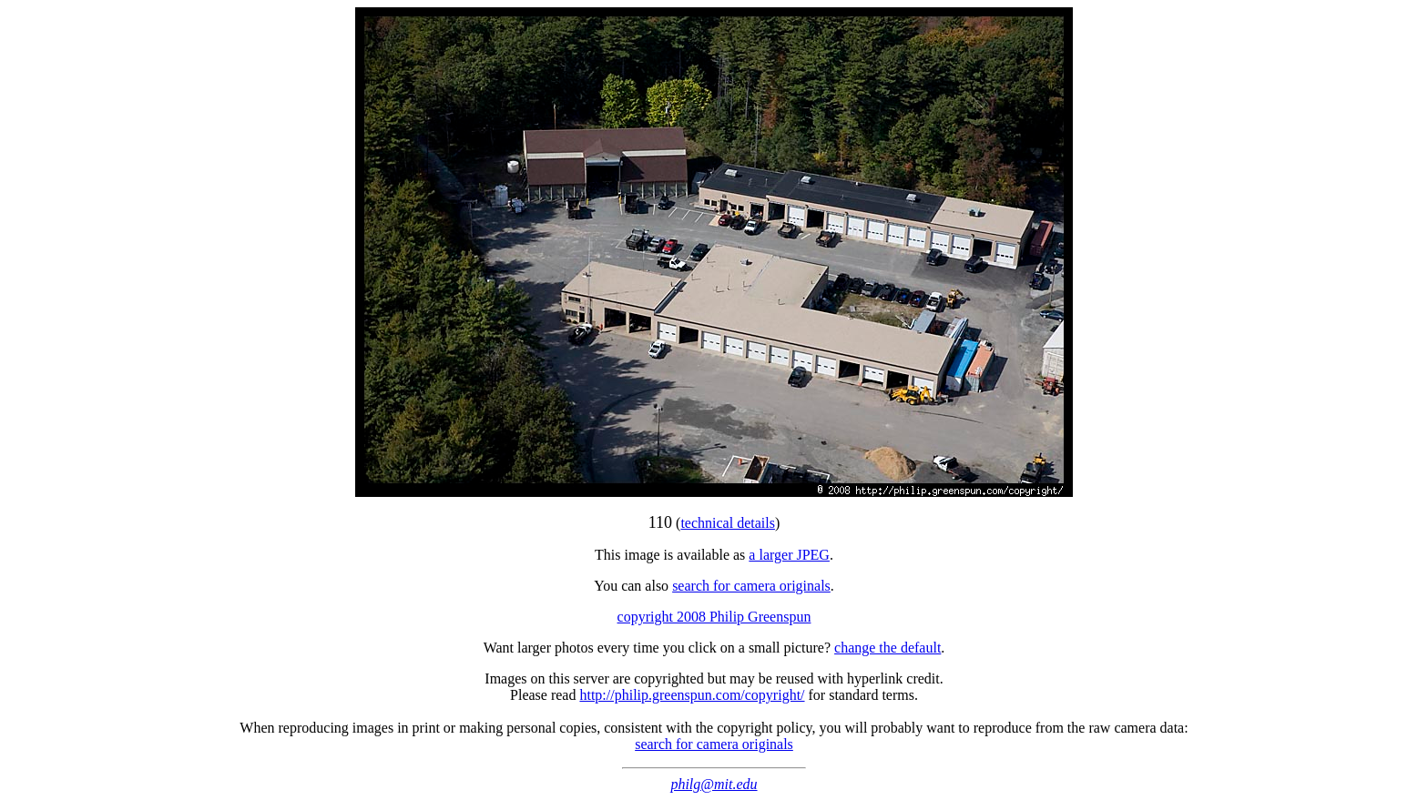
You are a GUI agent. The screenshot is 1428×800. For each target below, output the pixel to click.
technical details (727, 523)
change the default (887, 647)
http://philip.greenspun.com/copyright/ (691, 695)
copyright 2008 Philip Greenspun (714, 616)
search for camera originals (751, 585)
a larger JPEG (789, 554)
